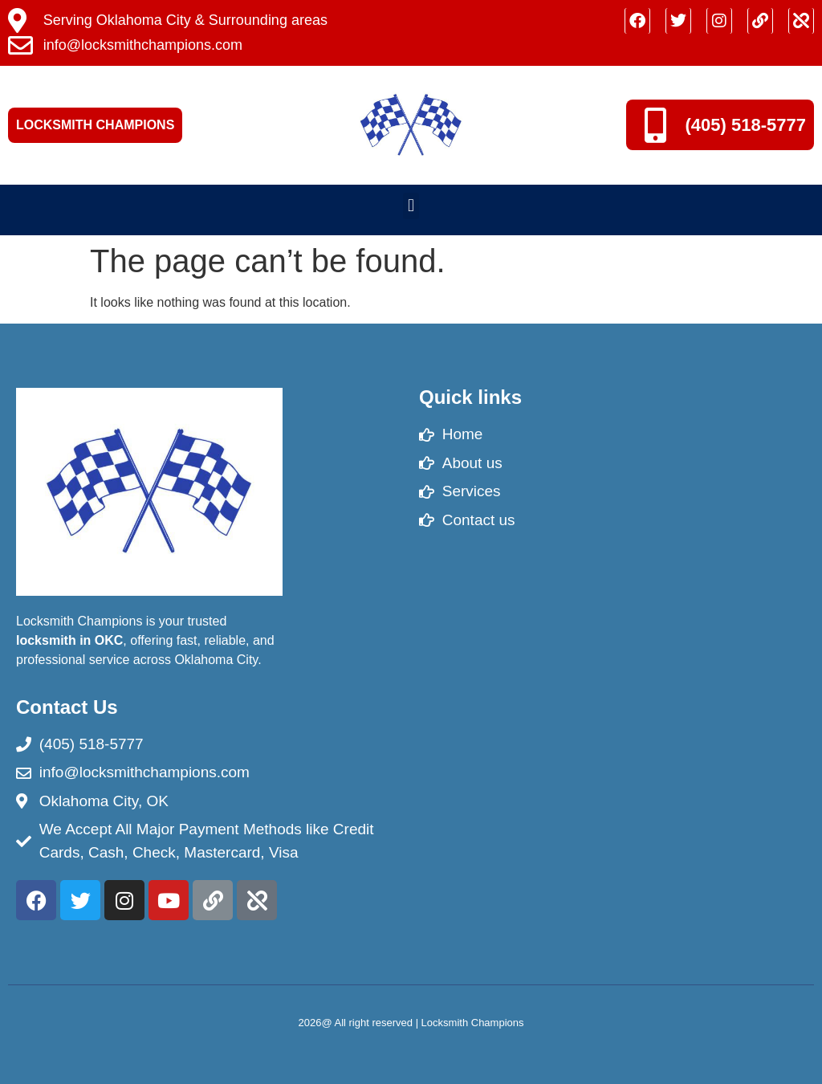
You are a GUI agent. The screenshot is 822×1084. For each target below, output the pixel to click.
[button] (410, 206)
